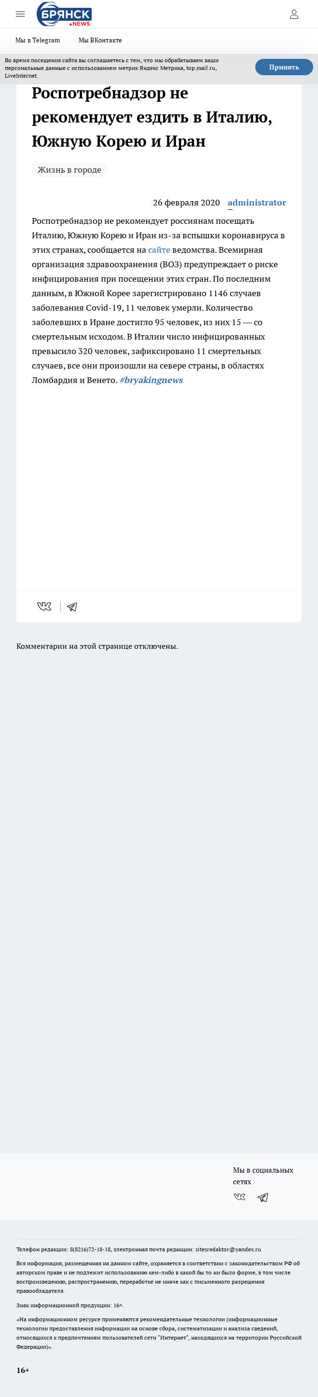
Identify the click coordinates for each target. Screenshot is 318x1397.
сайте (159, 249)
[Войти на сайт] (294, 14)
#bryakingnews (150, 379)
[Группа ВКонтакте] (239, 1197)
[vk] (45, 606)
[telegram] (75, 606)
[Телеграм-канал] (263, 1197)
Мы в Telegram (37, 40)
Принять (284, 67)
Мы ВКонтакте (101, 40)
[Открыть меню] (20, 14)
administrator (257, 202)
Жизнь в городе (69, 169)
